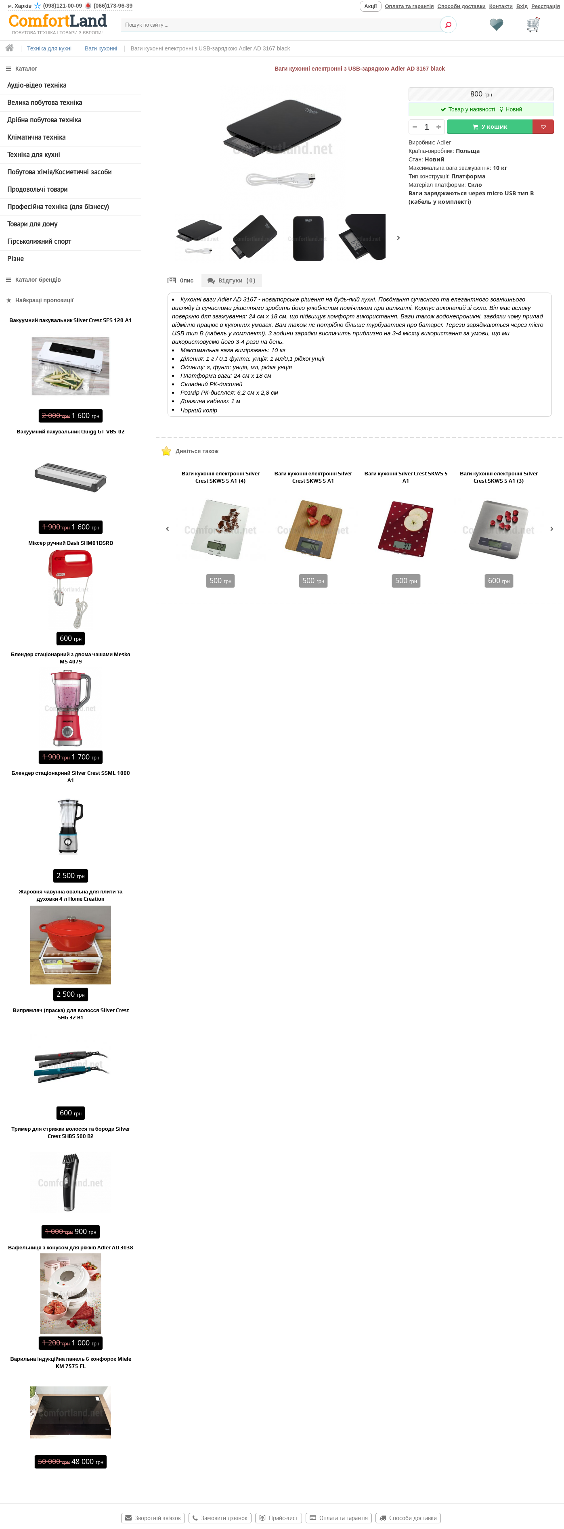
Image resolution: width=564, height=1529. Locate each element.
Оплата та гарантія (409, 6)
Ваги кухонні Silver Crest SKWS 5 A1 (406, 477)
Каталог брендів (38, 279)
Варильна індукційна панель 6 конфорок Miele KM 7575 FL (70, 1362)
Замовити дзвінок (224, 1519)
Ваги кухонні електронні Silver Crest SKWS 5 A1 (313, 477)
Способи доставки (462, 6)
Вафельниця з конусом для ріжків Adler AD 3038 (70, 1248)
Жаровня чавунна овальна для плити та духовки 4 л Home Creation (71, 895)
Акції (370, 6)
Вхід (522, 6)
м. (70, 6)
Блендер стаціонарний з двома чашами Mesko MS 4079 (71, 658)
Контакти (501, 6)
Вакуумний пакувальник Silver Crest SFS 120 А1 (70, 320)
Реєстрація (545, 6)
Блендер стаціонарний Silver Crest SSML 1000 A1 (70, 776)
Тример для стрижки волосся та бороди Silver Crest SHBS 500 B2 (70, 1132)
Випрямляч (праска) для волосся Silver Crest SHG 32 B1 (70, 1014)
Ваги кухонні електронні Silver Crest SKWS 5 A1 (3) (499, 477)
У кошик (494, 126)
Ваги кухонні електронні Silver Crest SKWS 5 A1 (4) (221, 477)
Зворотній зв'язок (158, 1519)
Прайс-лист (283, 1519)
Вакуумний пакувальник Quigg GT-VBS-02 (70, 432)
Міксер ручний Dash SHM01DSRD (70, 543)
